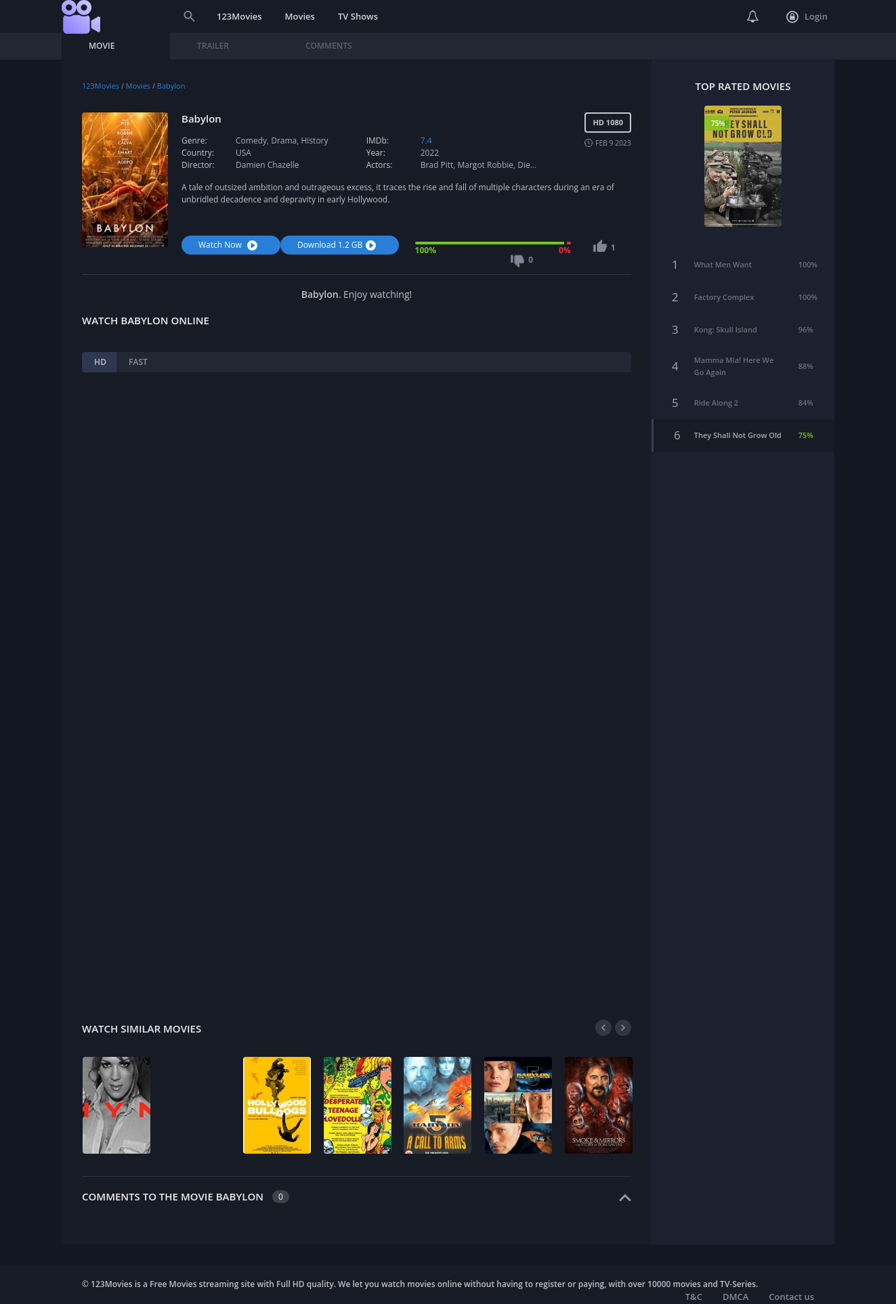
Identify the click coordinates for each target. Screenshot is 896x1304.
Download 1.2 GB (338, 245)
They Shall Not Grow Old (738, 423)
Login (807, 17)
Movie (101, 45)
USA (243, 152)
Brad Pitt (437, 165)
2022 (430, 152)
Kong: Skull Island (725, 318)
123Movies (239, 16)
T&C (693, 1296)
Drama (284, 140)
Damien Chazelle (267, 165)
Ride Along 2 (716, 391)
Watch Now (229, 245)
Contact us (791, 1296)
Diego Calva (539, 165)
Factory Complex (724, 285)
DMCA (735, 1296)
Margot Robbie (486, 165)
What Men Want (723, 253)
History (314, 140)
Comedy (251, 140)
